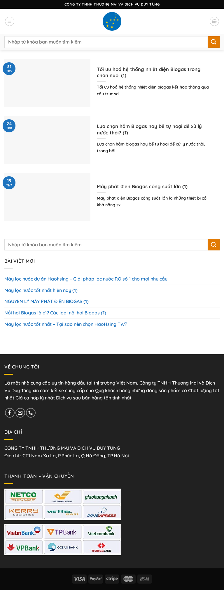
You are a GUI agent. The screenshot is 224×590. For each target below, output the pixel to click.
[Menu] (9, 21)
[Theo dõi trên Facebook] (10, 413)
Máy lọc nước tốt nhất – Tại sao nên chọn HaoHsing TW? (65, 324)
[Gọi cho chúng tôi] (31, 413)
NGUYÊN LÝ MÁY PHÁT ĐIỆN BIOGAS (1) (46, 301)
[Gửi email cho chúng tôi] (20, 413)
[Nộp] (214, 42)
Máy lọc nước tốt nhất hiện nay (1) (41, 290)
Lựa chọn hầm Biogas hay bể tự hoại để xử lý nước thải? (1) (149, 129)
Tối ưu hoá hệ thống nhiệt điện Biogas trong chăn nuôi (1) (149, 72)
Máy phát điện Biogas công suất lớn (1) (142, 186)
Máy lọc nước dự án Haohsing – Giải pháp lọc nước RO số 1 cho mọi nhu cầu (85, 279)
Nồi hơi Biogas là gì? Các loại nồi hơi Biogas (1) (55, 313)
